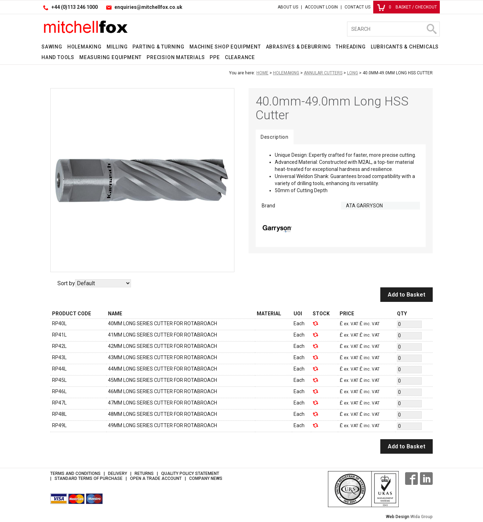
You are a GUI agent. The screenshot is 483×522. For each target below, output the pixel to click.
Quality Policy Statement (190, 473)
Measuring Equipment (110, 57)
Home (262, 72)
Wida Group (421, 516)
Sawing (51, 47)
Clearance (240, 57)
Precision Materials (176, 57)
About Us (288, 7)
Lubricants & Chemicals (405, 47)
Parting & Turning (158, 47)
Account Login (321, 7)
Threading (350, 47)
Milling (117, 47)
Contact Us (357, 7)
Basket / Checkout (407, 7)
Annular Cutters (323, 72)
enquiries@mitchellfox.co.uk (148, 7)
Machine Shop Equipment (225, 47)
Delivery (117, 473)
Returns (144, 473)
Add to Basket (406, 294)
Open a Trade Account (156, 478)
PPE (215, 57)
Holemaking (84, 47)
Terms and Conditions (75, 473)
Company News (205, 478)
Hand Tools (57, 57)
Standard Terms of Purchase (89, 478)
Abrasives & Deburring (298, 47)
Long (352, 72)
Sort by (66, 283)
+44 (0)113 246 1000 (74, 7)
